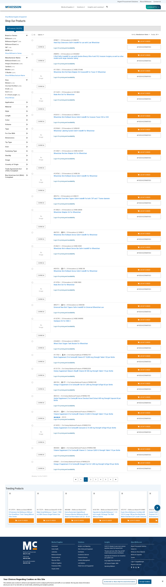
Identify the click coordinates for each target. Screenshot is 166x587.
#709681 (56, 462)
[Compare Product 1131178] (32, 368)
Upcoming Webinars (109, 566)
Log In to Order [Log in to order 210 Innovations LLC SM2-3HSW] (144, 247)
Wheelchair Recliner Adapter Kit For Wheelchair (70, 153)
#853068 (56, 448)
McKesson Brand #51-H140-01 (54, 510)
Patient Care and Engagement (85, 566)
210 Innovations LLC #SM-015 (71, 341)
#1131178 (57, 368)
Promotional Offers (56, 566)
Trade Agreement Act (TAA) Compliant (13, 170)
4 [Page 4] (100, 479)
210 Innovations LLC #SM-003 (71, 128)
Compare (41, 47)
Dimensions (9, 138)
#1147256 (57, 282)
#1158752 (57, 425)
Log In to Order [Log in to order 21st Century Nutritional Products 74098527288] (144, 449)
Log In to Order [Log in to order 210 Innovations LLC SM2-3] (144, 234)
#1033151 (57, 115)
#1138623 (57, 210)
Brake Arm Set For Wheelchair (64, 94)
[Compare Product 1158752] (32, 425)
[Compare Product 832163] (32, 396)
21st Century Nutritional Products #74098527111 (81, 412)
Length (7, 116)
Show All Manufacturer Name (15, 75)
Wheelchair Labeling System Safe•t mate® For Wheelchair (74, 131)
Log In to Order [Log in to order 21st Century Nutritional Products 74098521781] (144, 397)
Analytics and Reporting (84, 546)
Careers (133, 557)
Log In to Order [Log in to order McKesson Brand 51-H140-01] (49, 520)
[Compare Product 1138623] (32, 210)
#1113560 (57, 69)
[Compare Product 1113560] (32, 69)
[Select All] (32, 34)
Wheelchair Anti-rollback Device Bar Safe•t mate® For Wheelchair (77, 248)
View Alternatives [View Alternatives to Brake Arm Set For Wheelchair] (144, 99)
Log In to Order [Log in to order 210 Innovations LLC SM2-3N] (144, 175)
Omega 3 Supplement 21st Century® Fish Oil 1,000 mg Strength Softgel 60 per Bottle (83, 385)
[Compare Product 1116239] (32, 92)
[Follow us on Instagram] (133, 568)
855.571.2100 (26, 554)
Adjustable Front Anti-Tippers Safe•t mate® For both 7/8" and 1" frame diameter (82, 198)
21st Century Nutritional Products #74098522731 (75, 462)
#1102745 (57, 318)
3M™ (8, 47)
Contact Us (157, 1)
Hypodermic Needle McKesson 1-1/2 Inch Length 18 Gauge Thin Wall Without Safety (105, 514)
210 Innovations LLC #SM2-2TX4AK (72, 69)
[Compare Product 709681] (32, 462)
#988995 (56, 54)
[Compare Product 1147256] (32, 282)
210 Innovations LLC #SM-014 (71, 115)
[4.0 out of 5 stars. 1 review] (60, 417)
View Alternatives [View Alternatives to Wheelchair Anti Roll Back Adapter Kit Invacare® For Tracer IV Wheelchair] (144, 76)
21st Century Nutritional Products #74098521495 (81, 382)
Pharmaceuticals (56, 557)
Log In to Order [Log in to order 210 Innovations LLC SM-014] (144, 116)
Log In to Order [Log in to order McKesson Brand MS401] (21, 520)
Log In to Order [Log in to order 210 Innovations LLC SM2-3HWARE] (144, 320)
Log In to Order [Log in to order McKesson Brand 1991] (77, 520)
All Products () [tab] (14, 28)
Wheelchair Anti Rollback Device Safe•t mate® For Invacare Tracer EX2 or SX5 (81, 117)
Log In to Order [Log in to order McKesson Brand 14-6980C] (133, 520)
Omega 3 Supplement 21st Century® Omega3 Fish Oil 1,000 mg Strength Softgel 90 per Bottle (86, 464)
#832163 (56, 396)
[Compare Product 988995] (32, 54)
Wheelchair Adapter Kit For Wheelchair (67, 212)
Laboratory (54, 552)
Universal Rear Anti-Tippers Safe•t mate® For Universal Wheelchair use (79, 307)
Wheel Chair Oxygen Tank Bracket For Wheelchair (71, 343)
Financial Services (83, 557)
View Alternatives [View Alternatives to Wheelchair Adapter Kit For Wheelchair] (144, 217)
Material (8, 107)
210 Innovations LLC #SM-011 (70, 196)
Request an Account (136, 564)
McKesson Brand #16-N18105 (110, 510)
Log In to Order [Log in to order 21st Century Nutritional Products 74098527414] (144, 426)
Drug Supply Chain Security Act (112, 560)
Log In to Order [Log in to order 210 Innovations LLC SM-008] (144, 306)
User (7, 147)
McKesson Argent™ (13, 41)
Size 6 (8, 92)
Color (7, 120)
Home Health (55, 549)
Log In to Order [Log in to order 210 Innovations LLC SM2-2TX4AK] (144, 71)
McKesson (10, 38)
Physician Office (56, 560)
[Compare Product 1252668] (32, 128)
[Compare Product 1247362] (32, 173)
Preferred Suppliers (57, 563)
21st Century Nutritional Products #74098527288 (81, 448)
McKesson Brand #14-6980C (136, 510)
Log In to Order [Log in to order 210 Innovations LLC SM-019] (144, 41)
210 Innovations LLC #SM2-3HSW (72, 246)
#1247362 (57, 173)
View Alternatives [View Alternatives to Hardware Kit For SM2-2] (144, 325)
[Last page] (115, 479)
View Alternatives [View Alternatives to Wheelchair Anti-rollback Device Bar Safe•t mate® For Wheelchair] (144, 253)
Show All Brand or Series (13, 53)
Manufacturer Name (12, 58)
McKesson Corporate (136, 554)
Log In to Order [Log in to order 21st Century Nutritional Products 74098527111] (144, 413)
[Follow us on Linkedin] (138, 568)
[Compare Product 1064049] (32, 341)
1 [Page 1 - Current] (86, 479)
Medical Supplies (67, 7)
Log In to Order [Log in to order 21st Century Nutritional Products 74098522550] (144, 370)
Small (9, 89)
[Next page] (111, 479)
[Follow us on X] (136, 568)
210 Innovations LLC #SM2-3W (76, 268)
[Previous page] (81, 479)
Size (7, 80)
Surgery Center (55, 569)
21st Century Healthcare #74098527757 (79, 355)
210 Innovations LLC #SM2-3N (71, 173)
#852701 (56, 412)
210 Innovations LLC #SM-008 (75, 305)
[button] (141, 34)
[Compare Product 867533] (32, 232)
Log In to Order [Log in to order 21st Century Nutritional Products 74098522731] (144, 463)
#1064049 (57, 341)
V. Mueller (10, 72)
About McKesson (145, 1)
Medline (9, 69)
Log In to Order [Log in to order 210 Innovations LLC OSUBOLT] (144, 55)
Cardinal (10, 66)
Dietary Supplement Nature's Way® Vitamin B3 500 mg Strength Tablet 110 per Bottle (83, 371)
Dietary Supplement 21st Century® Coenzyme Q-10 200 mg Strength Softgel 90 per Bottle (85, 428)
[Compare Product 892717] (32, 305)
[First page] (75, 479)
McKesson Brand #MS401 (24, 510)
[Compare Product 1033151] (32, 115)
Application (9, 102)
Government (55, 546)
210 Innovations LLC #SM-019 (70, 40)
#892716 (56, 196)
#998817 (56, 40)
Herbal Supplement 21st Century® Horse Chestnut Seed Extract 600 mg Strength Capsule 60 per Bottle (87, 399)
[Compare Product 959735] (32, 268)
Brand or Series (11, 35)
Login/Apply (153, 7)
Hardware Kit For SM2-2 (62, 321)
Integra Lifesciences (14, 63)
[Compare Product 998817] (32, 40)
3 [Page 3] (95, 479)
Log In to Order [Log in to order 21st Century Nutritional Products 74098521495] (144, 383)
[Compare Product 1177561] (32, 355)
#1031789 (96, 510)
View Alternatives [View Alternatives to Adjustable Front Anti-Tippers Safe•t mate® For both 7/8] (144, 203)
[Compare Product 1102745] (32, 318)
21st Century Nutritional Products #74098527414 (76, 425)
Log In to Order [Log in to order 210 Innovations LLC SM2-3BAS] (144, 283)
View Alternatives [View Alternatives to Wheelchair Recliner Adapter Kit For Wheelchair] (144, 158)
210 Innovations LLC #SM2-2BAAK (72, 210)
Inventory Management (84, 560)
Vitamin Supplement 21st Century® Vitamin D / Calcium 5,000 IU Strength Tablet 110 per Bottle (87, 450)
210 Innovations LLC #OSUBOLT (70, 54)
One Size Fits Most (13, 86)
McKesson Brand (12, 44)
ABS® (8, 50)
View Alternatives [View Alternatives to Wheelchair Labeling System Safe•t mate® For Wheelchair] (144, 135)
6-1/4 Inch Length (12, 95)
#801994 (56, 382)
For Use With (10, 133)
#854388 (67, 510)
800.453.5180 (26, 563)
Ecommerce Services (83, 554)
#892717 (56, 305)
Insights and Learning (96, 7)
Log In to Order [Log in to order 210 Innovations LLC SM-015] (144, 342)
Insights (107, 542)
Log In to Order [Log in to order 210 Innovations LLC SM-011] (144, 197)
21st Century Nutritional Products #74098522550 (76, 368)
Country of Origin (11, 164)
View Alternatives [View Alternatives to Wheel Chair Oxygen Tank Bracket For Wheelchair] (144, 348)
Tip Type (8, 142)
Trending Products (15, 488)
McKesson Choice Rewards (138, 552)
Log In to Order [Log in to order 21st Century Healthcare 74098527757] (144, 356)
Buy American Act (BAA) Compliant (14, 176)
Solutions (81, 7)
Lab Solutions (81, 563)
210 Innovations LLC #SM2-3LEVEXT (72, 151)
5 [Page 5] (105, 479)
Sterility (8, 155)
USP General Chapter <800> (111, 563)
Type (7, 129)
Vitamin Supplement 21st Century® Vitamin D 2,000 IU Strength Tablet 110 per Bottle (83, 414)
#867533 (56, 232)
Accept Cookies (144, 581)
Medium (10, 83)
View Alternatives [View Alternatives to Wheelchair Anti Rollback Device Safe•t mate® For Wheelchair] (144, 180)
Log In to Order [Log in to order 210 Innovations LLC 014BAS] (144, 93)
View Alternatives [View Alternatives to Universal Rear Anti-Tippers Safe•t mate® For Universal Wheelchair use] (144, 312)
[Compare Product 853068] (32, 448)
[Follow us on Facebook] (131, 568)
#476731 (151, 510)
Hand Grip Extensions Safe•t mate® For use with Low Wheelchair (77, 42)
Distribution (81, 552)
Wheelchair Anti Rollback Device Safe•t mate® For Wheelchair (75, 176)
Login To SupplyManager (137, 561)
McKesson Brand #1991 (79, 510)
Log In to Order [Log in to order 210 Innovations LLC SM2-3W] (144, 270)
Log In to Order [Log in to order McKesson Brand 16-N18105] (105, 520)
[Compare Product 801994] (32, 382)
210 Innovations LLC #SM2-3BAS (71, 282)
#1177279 (40, 510)
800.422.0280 (26, 558)
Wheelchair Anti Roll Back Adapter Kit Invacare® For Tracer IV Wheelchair (80, 72)
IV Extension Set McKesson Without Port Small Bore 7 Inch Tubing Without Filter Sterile (21, 514)
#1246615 (57, 246)
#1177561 (57, 355)
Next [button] (157, 507)
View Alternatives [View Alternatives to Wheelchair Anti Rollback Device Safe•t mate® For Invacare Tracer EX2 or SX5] (144, 121)
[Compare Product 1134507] (32, 151)
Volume (8, 124)
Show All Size (9, 98)
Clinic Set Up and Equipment (85, 549)
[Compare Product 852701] (32, 412)
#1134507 (57, 151)
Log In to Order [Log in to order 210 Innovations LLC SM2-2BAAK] (144, 211)
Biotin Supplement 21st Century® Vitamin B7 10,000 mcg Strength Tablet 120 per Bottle (84, 357)
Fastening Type (11, 151)
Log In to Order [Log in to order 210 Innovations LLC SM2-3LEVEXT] (144, 152)
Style (7, 111)
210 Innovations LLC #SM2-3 (75, 232)
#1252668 (57, 128)
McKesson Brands (56, 554)
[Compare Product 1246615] (32, 246)
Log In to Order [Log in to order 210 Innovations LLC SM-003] (144, 130)
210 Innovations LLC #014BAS (71, 92)
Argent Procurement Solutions (128, 1)
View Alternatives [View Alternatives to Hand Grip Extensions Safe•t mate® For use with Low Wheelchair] (144, 47)
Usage (7, 160)
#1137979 (12, 510)
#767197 (123, 510)
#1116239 (57, 92)
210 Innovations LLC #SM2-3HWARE (72, 318)
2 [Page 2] (90, 479)
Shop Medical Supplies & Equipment (16, 17)
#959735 (56, 268)
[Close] (162, 581)
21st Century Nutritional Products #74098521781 (75, 396)
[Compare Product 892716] (32, 196)
